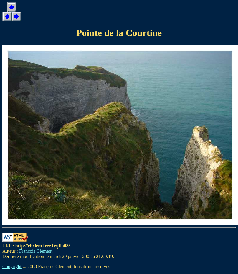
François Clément (35, 251)
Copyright (12, 266)
